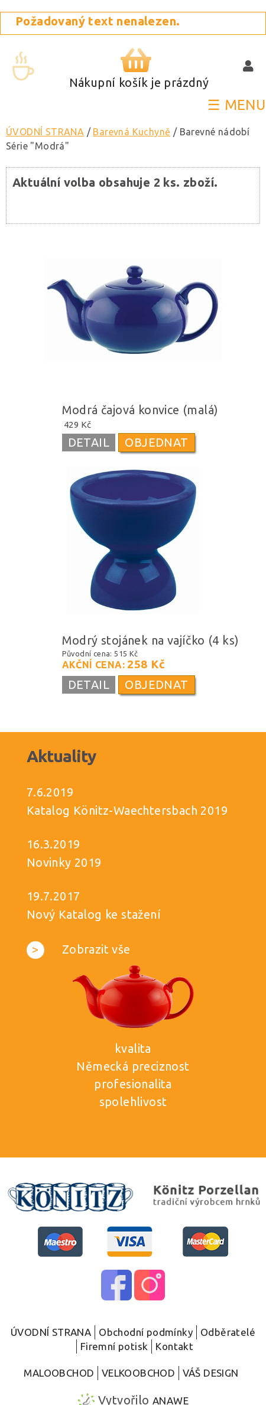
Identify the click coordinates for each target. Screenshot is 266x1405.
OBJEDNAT (156, 442)
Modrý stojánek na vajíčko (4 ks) (150, 640)
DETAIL (88, 442)
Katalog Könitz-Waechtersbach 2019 (127, 810)
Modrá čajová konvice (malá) (140, 410)
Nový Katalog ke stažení (94, 914)
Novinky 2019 (64, 862)
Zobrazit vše (79, 949)
